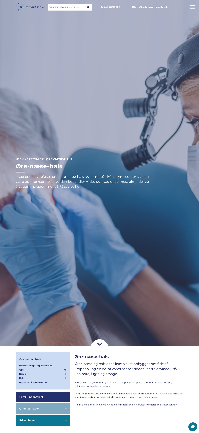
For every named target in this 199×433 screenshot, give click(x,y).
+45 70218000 (112, 7)
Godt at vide (179, 175)
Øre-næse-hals (30, 359)
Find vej (182, 185)
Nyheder (182, 191)
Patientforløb (178, 170)
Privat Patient (28, 420)
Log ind (183, 154)
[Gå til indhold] (99, 343)
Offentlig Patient (29, 408)
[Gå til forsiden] (29, 7)
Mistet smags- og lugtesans (35, 365)
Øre (43, 369)
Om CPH (182, 165)
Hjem (20, 159)
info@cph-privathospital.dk (151, 7)
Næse (43, 374)
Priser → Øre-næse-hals (33, 382)
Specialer (181, 159)
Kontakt (182, 180)
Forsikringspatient (31, 397)
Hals (43, 378)
